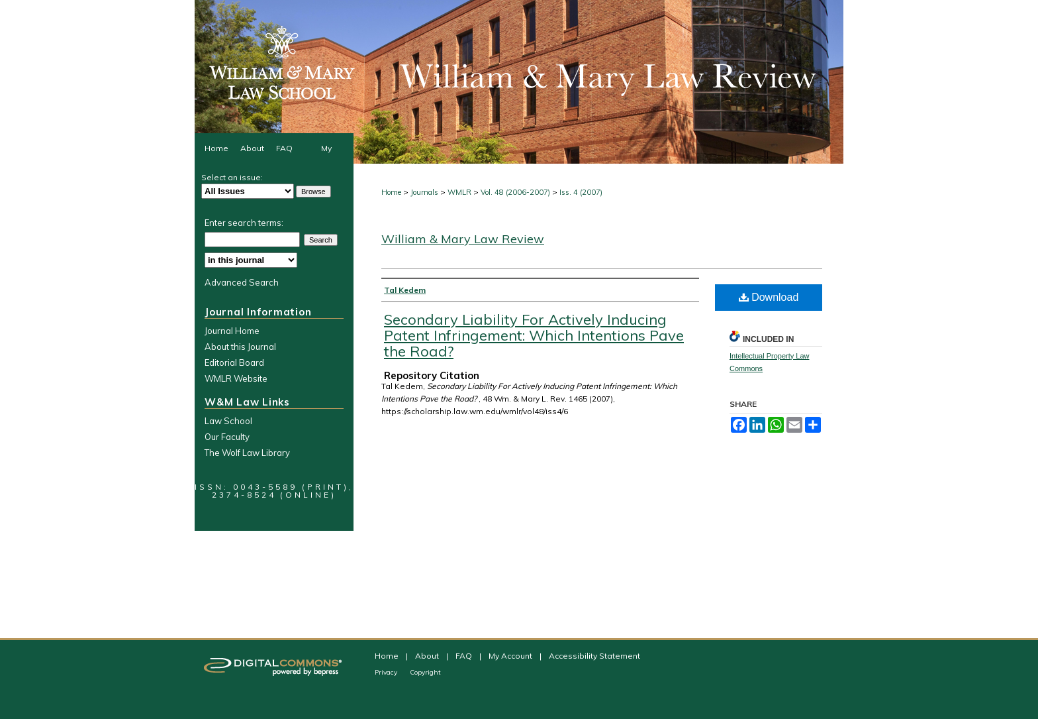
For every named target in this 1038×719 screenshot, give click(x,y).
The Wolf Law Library (247, 452)
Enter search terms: (244, 222)
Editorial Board (234, 362)
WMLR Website (236, 378)
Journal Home (232, 330)
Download (769, 297)
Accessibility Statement (594, 656)
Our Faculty (227, 436)
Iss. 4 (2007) (580, 192)
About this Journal (240, 346)
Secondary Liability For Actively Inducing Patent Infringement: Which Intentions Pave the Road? (534, 335)
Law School (228, 420)
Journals (424, 192)
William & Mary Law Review (462, 239)
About (428, 656)
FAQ (464, 656)
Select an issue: (232, 177)
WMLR (459, 192)
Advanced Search (242, 282)
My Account (511, 656)
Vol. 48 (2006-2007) (515, 192)
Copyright (425, 672)
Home (391, 192)
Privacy (387, 672)
